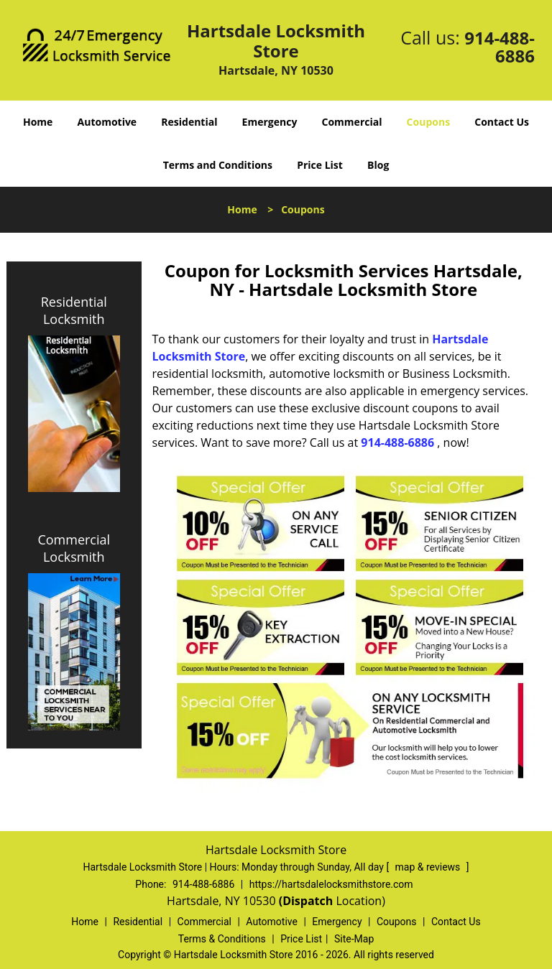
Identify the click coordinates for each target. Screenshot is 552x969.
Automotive (107, 122)
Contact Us (501, 122)
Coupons (428, 122)
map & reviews (429, 867)
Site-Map (354, 939)
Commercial (352, 122)
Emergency (270, 122)
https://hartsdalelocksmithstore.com (331, 884)
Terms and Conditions (217, 165)
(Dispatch (307, 901)
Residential (189, 122)
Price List (320, 165)
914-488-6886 (499, 47)
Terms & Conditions (222, 939)
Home (37, 122)
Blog (378, 165)
